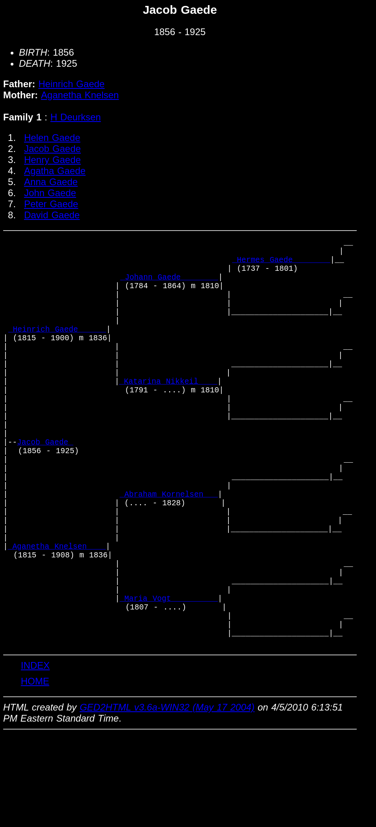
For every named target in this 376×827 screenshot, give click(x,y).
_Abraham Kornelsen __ (169, 553)
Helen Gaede (52, 137)
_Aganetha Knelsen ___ (57, 616)
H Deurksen (76, 117)
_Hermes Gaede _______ (281, 265)
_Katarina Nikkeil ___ (168, 414)
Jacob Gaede (52, 148)
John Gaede (50, 193)
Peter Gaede (51, 204)
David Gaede (52, 215)
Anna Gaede (51, 181)
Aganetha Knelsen (80, 95)
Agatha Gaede (55, 170)
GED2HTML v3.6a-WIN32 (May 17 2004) (167, 800)
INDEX (35, 758)
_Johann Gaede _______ (169, 286)
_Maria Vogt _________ (169, 680)
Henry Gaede (52, 159)
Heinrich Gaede (71, 84)
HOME (35, 774)
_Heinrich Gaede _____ (57, 350)
